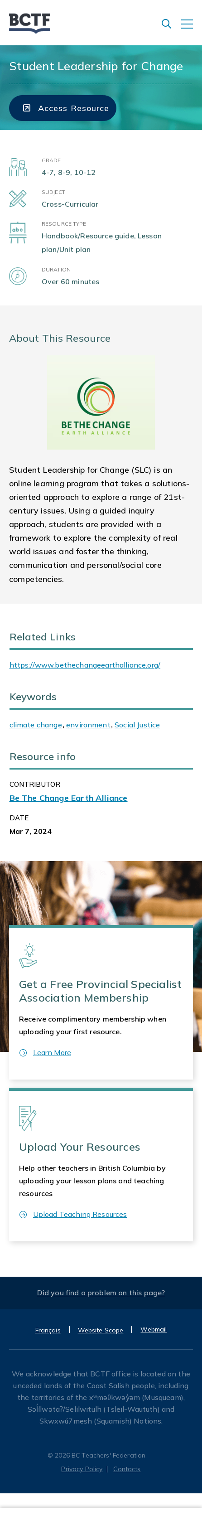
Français (48, 1330)
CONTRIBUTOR (35, 784)
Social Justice (137, 724)
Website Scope (101, 1330)
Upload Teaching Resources (73, 1214)
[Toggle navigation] (191, 28)
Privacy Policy (81, 1469)
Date (19, 818)
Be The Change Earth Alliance (69, 798)
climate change (36, 724)
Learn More (45, 1052)
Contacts (126, 1469)
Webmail (153, 1329)
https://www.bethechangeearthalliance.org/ (85, 664)
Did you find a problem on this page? (101, 1292)
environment (88, 724)
